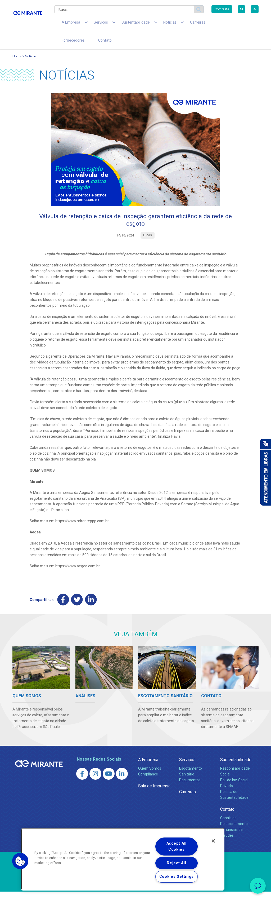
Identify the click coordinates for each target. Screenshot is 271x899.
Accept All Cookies (176, 846)
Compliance (148, 781)
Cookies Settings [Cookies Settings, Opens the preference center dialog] (176, 876)
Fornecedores (205, 24)
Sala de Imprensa (154, 793)
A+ (241, 9)
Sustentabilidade (235, 767)
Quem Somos (149, 776)
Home (16, 62)
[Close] (213, 841)
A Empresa (148, 767)
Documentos (190, 787)
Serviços (187, 767)
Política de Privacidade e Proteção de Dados (135, 891)
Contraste (222, 9)
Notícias (31, 62)
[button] (20, 861)
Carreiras (177, 24)
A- (254, 9)
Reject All (176, 863)
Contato (66, 45)
